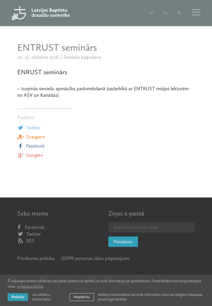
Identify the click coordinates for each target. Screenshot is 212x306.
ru (165, 12)
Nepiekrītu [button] (82, 297)
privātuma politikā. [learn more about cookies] (30, 286)
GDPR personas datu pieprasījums (95, 258)
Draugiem (31, 137)
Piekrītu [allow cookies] (18, 297)
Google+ (30, 155)
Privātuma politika (35, 258)
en (151, 12)
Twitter (29, 127)
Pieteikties (123, 241)
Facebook (31, 146)
